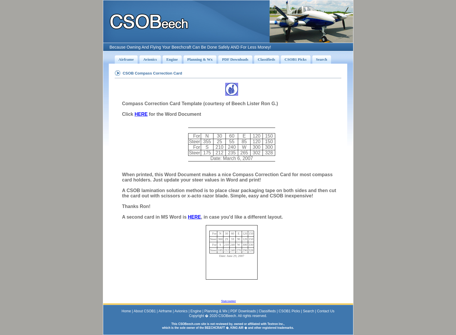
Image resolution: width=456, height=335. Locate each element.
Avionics (181, 311)
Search (308, 311)
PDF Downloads (243, 311)
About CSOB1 (145, 311)
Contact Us (325, 311)
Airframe (165, 311)
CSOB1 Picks (289, 311)
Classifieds (267, 311)
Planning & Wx (216, 311)
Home (126, 311)
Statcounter (228, 301)
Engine (196, 311)
